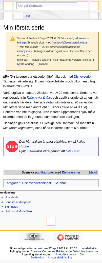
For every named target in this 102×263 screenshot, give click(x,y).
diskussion (82, 38)
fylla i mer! (73, 151)
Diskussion (18, 16)
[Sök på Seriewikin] (46, 5)
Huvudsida (11, 197)
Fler (28, 15)
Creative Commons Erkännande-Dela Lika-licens (62, 251)
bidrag (21, 42)
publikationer (44, 172)
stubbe (24, 146)
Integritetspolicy (66, 254)
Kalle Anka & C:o (39, 97)
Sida (8, 16)
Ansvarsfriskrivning (60, 257)
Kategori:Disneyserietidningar (70, 42)
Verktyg (94, 16)
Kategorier (12, 183)
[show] (93, 172)
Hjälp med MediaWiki (18, 211)
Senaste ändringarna (18, 202)
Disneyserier (24, 51)
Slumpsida (11, 206)
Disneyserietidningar (36, 183)
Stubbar (60, 183)
